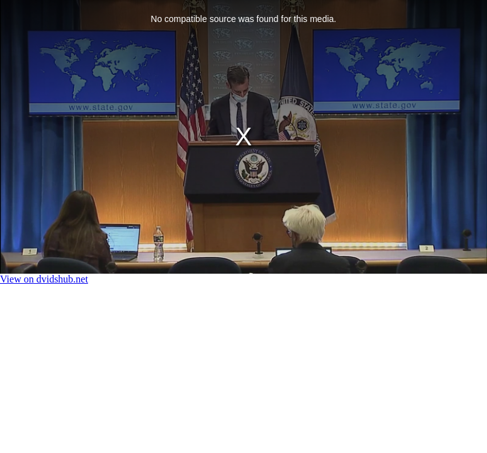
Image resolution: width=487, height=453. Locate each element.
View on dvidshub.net (44, 279)
